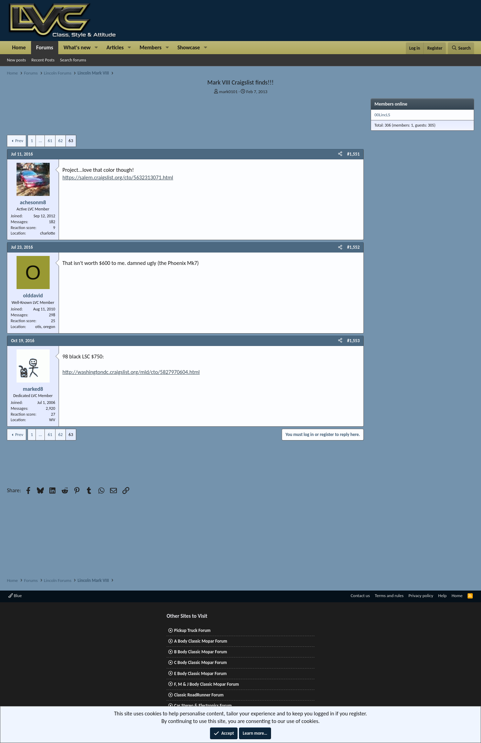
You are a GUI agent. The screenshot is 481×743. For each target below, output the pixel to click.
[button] (96, 47)
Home (19, 47)
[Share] (340, 154)
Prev (19, 140)
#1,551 (353, 154)
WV (52, 419)
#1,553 (353, 340)
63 (71, 140)
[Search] (461, 48)
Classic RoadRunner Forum (198, 694)
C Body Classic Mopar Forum (200, 662)
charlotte (47, 233)
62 (60, 140)
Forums (44, 47)
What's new (77, 47)
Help (442, 595)
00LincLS (382, 114)
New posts (16, 59)
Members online (390, 104)
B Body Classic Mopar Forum (200, 651)
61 (50, 140)
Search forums (73, 59)
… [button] (40, 140)
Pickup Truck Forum (192, 630)
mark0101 (228, 91)
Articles (115, 47)
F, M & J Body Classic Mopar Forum (206, 684)
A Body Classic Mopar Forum (200, 641)
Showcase (188, 47)
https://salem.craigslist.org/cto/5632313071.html (117, 177)
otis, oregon (45, 326)
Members (151, 47)
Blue (15, 595)
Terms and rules (389, 595)
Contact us (360, 595)
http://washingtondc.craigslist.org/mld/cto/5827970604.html (131, 372)
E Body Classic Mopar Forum (200, 673)
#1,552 (353, 247)
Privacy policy (421, 595)
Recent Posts (42, 59)
